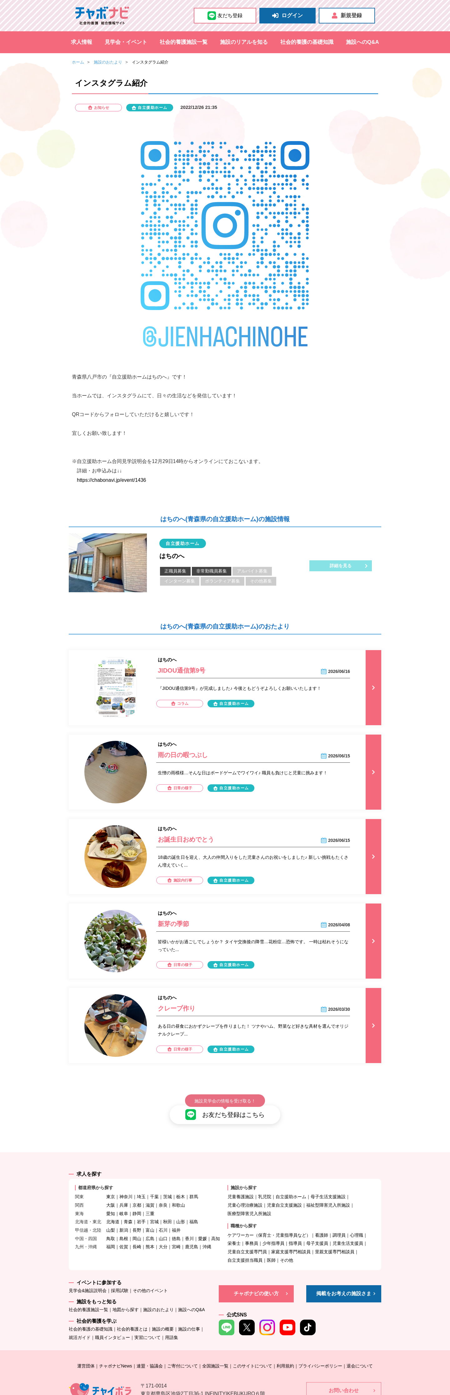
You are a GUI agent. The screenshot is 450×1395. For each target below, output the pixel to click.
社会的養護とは (132, 1328)
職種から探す (244, 1225)
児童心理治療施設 (245, 1205)
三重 (150, 1213)
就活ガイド (80, 1337)
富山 (150, 1230)
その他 (286, 1260)
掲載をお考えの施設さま (343, 1293)
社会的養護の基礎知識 (306, 42)
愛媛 (202, 1238)
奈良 (163, 1205)
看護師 (321, 1235)
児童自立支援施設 (284, 1205)
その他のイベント (150, 1290)
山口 (163, 1238)
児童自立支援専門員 (247, 1251)
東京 (110, 1196)
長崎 (136, 1246)
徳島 (176, 1238)
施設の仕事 (189, 1328)
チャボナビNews (115, 1365)
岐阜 (123, 1213)
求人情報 (81, 42)
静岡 (136, 1213)
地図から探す (125, 1309)
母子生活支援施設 (328, 1196)
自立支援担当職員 (245, 1260)
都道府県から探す (95, 1187)
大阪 (110, 1205)
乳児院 (264, 1196)
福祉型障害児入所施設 (328, 1205)
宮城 (154, 1221)
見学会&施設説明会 (88, 1290)
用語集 (171, 1337)
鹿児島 (191, 1246)
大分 (163, 1246)
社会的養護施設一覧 (184, 42)
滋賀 (150, 1205)
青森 (128, 1221)
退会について (360, 1365)
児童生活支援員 (347, 1243)
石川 (163, 1230)
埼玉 (141, 1196)
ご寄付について (182, 1365)
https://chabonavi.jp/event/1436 (111, 480)
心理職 (356, 1235)
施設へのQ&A (362, 42)
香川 (189, 1238)
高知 (215, 1238)
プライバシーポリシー (320, 1365)
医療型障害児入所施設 (249, 1213)
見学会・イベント (126, 42)
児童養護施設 (241, 1196)
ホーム (78, 62)
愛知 (110, 1213)
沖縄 (206, 1246)
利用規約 (285, 1365)
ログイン (287, 16)
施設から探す (244, 1187)
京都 (136, 1205)
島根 (123, 1238)
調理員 (339, 1235)
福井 (176, 1230)
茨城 (167, 1196)
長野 (136, 1230)
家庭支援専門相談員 (291, 1251)
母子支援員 (317, 1243)
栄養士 (234, 1243)
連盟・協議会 (150, 1365)
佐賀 (123, 1246)
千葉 (154, 1196)
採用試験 (119, 1290)
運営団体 (86, 1365)
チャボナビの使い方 (256, 1293)
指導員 (295, 1243)
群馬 (193, 1196)
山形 (180, 1221)
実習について (147, 1337)
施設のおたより (108, 62)
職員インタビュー (112, 1337)
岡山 (136, 1238)
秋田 (167, 1221)
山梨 (110, 1230)
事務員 (251, 1243)
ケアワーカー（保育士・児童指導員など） (269, 1235)
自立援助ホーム (291, 1196)
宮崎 (176, 1246)
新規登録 (347, 16)
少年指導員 (273, 1243)
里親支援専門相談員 (334, 1251)
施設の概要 (163, 1328)
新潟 (123, 1230)
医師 (271, 1260)
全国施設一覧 (215, 1365)
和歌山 (178, 1205)
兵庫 (123, 1205)
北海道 (112, 1221)
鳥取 (110, 1238)
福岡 (110, 1246)
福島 (193, 1221)
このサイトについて (252, 1365)
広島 (150, 1238)
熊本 (150, 1246)
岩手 (141, 1221)
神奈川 (125, 1196)
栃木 (180, 1196)
